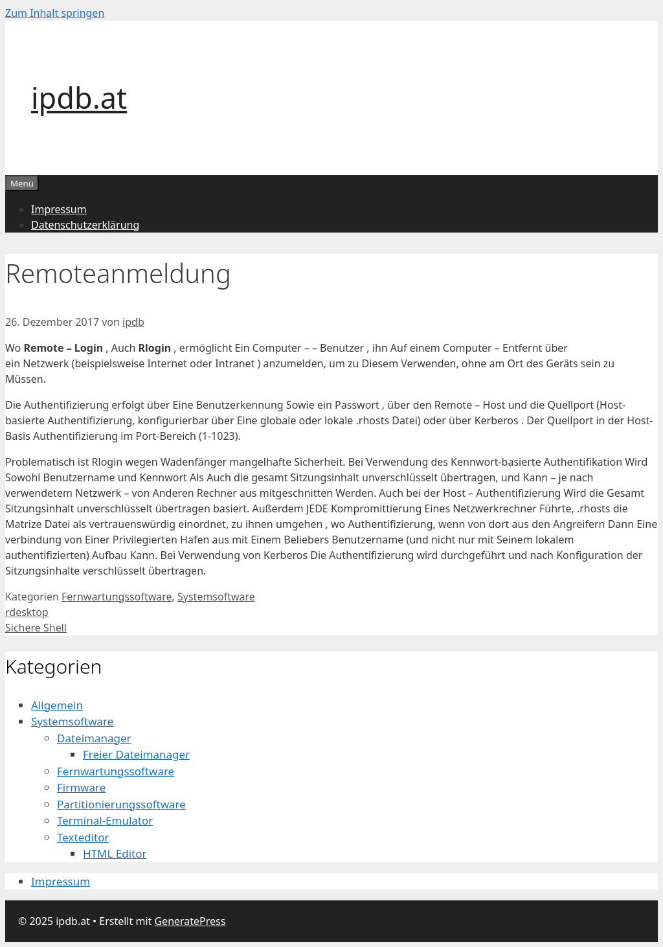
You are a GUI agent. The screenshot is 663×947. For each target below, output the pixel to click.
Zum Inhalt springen (54, 13)
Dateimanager (94, 738)
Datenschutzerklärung (85, 225)
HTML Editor (115, 853)
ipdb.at (79, 97)
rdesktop (27, 612)
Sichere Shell (36, 628)
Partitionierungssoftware (121, 804)
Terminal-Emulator (105, 820)
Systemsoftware (216, 596)
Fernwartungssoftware (117, 596)
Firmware (81, 787)
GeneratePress (189, 921)
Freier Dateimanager (136, 754)
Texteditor (83, 837)
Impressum (59, 209)
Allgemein (57, 705)
